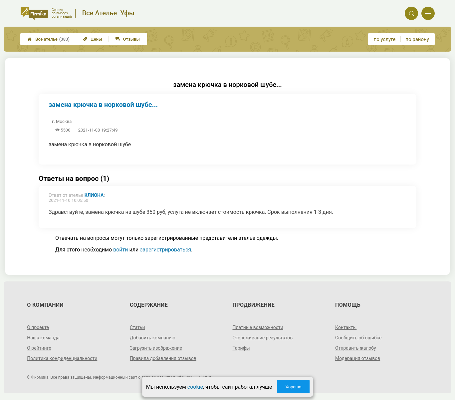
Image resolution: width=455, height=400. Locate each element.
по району (417, 39)
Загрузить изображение (156, 348)
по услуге (385, 39)
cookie (195, 387)
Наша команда (43, 337)
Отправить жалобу (355, 348)
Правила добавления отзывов (163, 358)
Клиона (94, 195)
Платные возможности (258, 327)
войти (120, 249)
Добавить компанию (152, 337)
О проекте (38, 327)
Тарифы (241, 348)
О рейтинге (39, 348)
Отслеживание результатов (263, 337)
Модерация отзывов (357, 358)
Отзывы (127, 39)
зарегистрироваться (165, 249)
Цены (92, 39)
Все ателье (49, 39)
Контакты (345, 327)
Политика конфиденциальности (62, 358)
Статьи (137, 327)
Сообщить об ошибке (358, 337)
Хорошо (293, 386)
